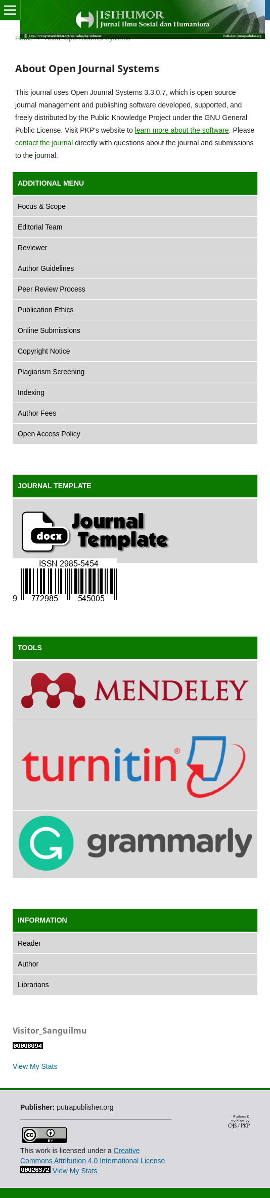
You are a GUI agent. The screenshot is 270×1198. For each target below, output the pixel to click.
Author (28, 964)
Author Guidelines (46, 268)
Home (24, 38)
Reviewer (32, 248)
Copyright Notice (44, 351)
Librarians (33, 985)
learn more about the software (182, 130)
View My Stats (35, 1066)
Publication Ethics (46, 310)
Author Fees (37, 413)
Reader (29, 943)
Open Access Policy (49, 434)
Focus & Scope (42, 206)
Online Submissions (49, 330)
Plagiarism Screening (51, 372)
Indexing (31, 392)
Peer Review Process (51, 289)
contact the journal (44, 143)
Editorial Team (40, 227)
